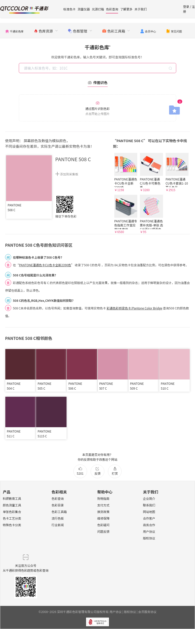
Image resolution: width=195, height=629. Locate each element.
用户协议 (149, 531)
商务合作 (149, 525)
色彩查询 (112, 9)
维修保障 (103, 518)
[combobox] (98, 68)
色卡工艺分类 (12, 518)
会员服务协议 (147, 611)
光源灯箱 (98, 9)
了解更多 (126, 9)
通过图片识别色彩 (97, 108)
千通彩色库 (97, 47)
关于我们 (140, 9)
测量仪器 (83, 9)
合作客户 (149, 518)
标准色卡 (69, 9)
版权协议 (149, 538)
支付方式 (103, 505)
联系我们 (149, 505)
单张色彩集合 (12, 511)
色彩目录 (58, 505)
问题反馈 (103, 531)
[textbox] (98, 68)
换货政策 (103, 511)
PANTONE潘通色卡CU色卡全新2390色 (45, 265)
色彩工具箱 (59, 511)
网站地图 (149, 511)
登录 (186, 6)
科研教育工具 (12, 498)
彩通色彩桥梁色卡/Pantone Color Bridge (134, 308)
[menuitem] (14, 30)
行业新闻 (58, 525)
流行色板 (58, 518)
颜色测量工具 (12, 505)
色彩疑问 (103, 525)
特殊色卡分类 (12, 525)
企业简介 (149, 498)
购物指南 (103, 498)
